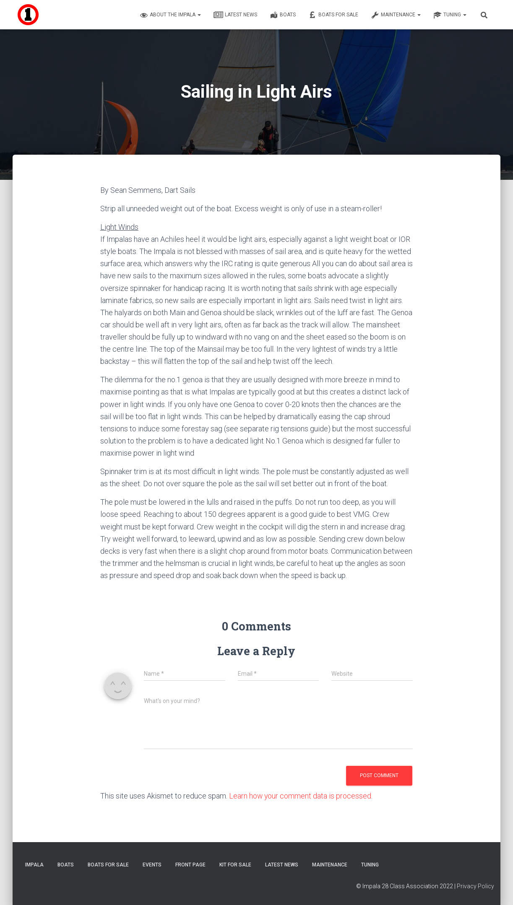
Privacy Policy (475, 886)
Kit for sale (235, 865)
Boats (283, 15)
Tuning (449, 15)
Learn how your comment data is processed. (301, 795)
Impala (34, 865)
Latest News (235, 15)
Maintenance (396, 15)
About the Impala (170, 15)
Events (152, 865)
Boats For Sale (333, 15)
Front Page (190, 865)
